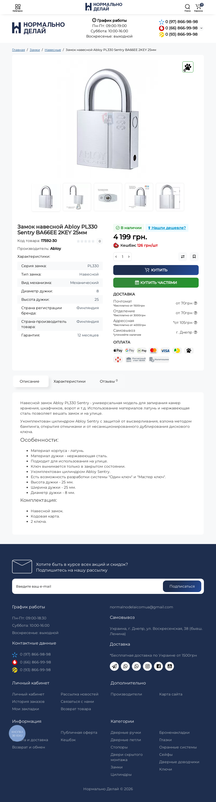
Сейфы (166, 754)
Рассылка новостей (80, 694)
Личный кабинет (28, 694)
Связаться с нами (77, 701)
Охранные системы (178, 747)
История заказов (28, 701)
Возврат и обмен (28, 747)
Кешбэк (68, 739)
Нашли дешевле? (167, 227)
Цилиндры (121, 774)
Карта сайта (170, 694)
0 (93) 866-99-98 (178, 34)
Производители (126, 694)
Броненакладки (174, 732)
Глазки (165, 739)
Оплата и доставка (30, 739)
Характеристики (70, 381)
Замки (117, 767)
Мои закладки (25, 708)
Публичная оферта (79, 732)
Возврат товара (76, 708)
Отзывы (109, 381)
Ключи (165, 769)
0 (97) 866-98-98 (178, 21)
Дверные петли (126, 739)
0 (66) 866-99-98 (178, 27)
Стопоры (119, 747)
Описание (29, 381)
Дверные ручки (126, 732)
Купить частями (156, 282)
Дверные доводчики (179, 761)
